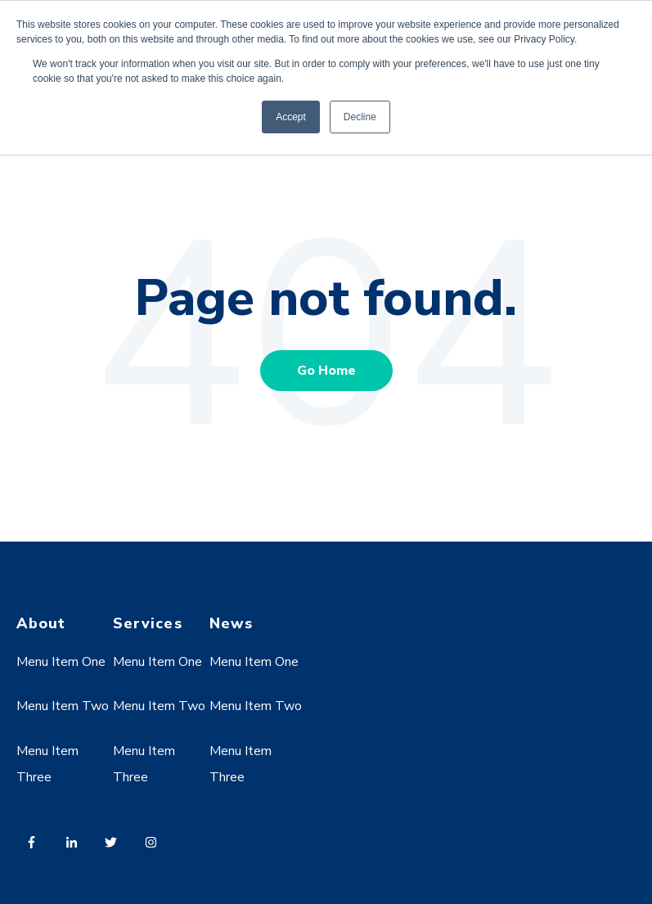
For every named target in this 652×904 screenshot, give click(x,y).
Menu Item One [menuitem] (61, 662)
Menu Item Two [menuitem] (62, 706)
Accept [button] (291, 117)
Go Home (326, 371)
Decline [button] (360, 117)
